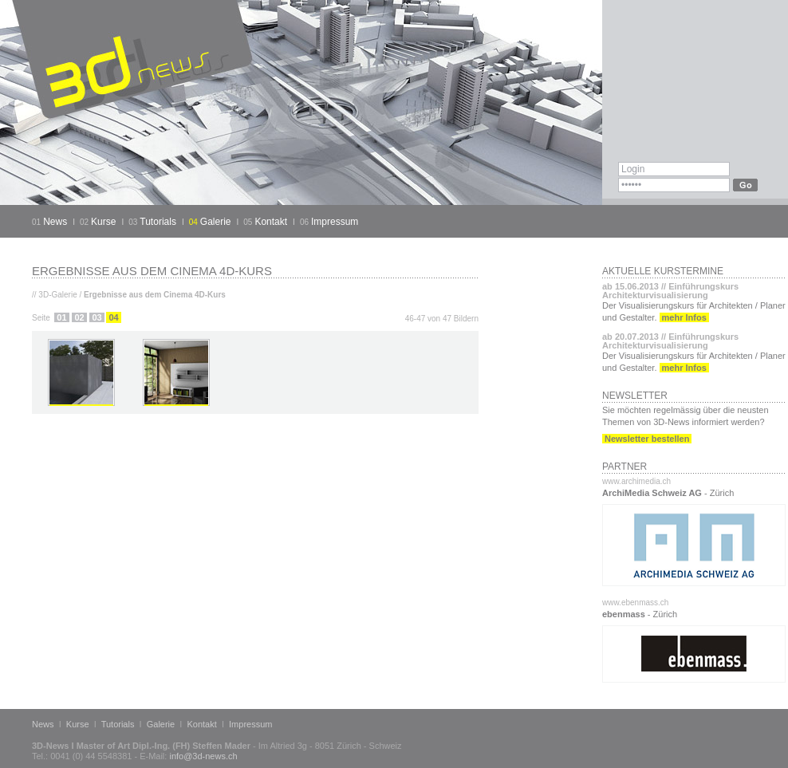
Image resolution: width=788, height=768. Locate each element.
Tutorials (158, 221)
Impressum (334, 221)
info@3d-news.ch (203, 756)
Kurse (103, 221)
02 (79, 317)
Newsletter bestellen (647, 438)
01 (61, 317)
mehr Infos (684, 317)
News (55, 221)
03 (96, 317)
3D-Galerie (57, 294)
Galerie (215, 221)
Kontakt (270, 221)
